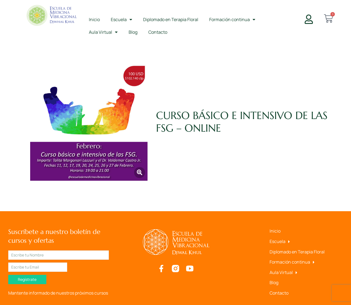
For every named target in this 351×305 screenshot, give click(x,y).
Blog (133, 32)
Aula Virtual (103, 32)
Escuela (121, 19)
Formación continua (232, 19)
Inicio (94, 19)
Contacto (157, 32)
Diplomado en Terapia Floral (170, 19)
